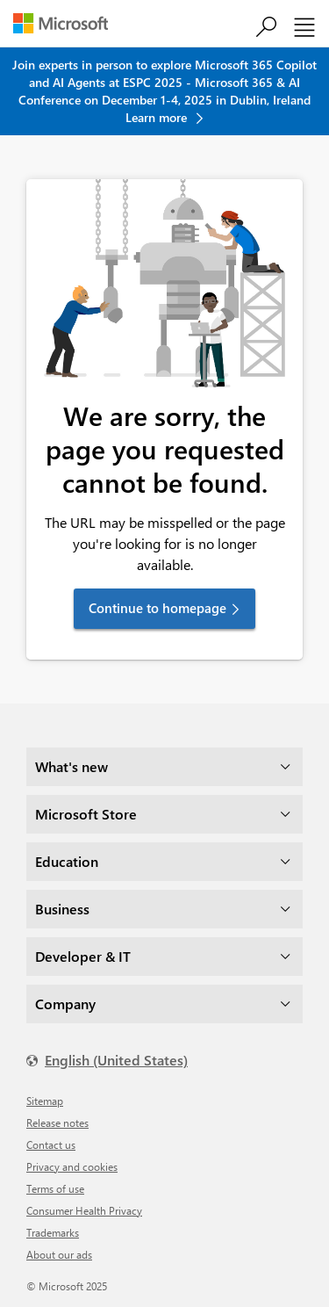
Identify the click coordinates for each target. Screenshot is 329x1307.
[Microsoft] (67, 25)
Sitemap (44, 1101)
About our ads (59, 1254)
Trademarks (52, 1232)
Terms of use (55, 1188)
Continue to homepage (157, 608)
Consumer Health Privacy (84, 1210)
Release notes (57, 1123)
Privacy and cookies (72, 1166)
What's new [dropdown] (71, 766)
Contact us (50, 1144)
